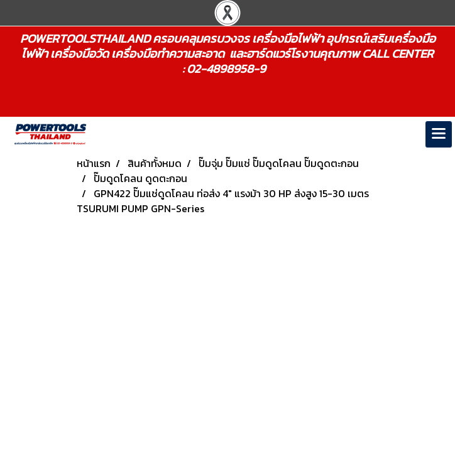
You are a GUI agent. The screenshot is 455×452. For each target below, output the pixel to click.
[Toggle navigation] (438, 134)
